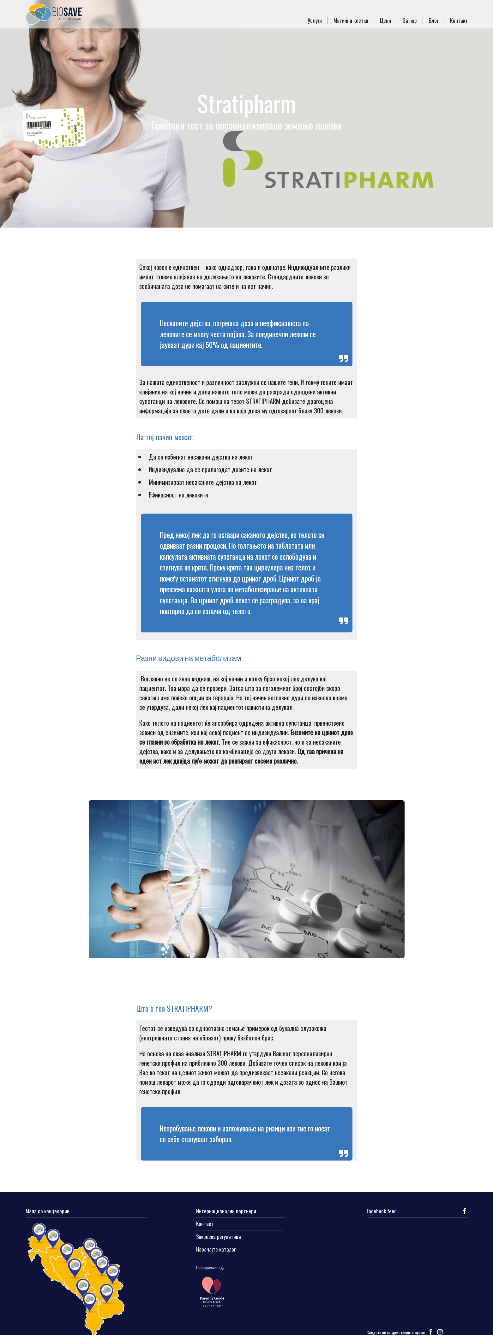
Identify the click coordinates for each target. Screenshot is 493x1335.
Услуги (315, 20)
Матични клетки (351, 20)
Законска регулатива (218, 1237)
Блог (433, 20)
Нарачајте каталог (216, 1249)
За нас (410, 20)
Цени (385, 20)
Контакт (459, 20)
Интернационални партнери (226, 1211)
